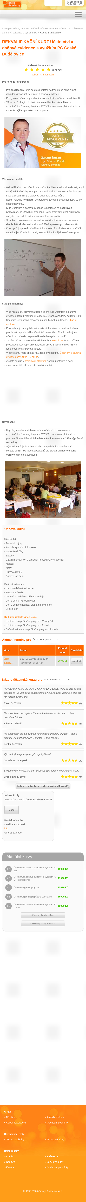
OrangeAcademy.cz (12, 28)
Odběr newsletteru (16, 1122)
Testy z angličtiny (15, 1139)
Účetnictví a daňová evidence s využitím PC (35, 869)
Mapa (12, 810)
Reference (52, 1156)
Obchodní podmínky (57, 1122)
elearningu (57, 341)
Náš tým (10, 1117)
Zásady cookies (55, 1117)
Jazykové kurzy (55, 1162)
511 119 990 (74, 2)
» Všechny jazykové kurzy (43, 915)
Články (10, 1156)
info (6, 828)
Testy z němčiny (55, 1139)
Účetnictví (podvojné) (26, 888)
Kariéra (10, 1167)
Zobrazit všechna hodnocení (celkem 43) (43, 786)
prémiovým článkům (35, 361)
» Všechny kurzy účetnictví (43, 923)
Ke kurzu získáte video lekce (20, 617)
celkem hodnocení (43, 75)
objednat (76, 661)
